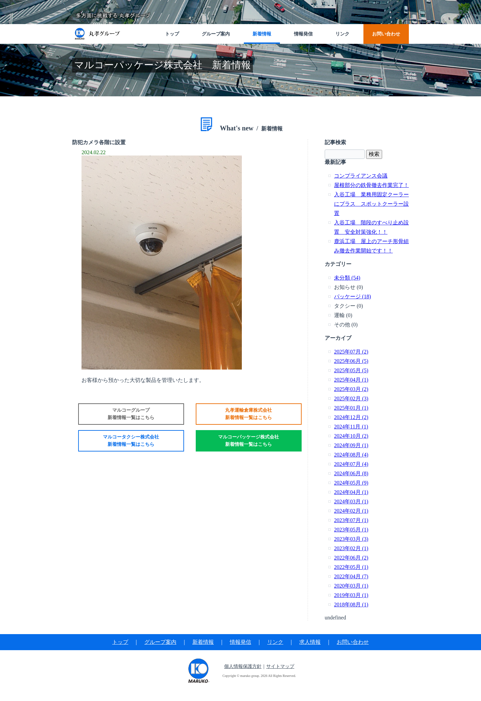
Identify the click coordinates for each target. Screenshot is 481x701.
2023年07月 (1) (351, 520)
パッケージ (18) (352, 296)
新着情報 (203, 642)
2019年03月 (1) (351, 595)
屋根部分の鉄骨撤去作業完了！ (371, 185)
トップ (120, 642)
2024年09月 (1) (351, 445)
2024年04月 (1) (351, 492)
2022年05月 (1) (351, 567)
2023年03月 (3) (351, 539)
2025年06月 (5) (351, 361)
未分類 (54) (347, 278)
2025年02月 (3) (351, 398)
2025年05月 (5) (351, 370)
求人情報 (310, 642)
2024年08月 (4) (351, 455)
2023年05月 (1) (351, 529)
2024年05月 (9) (351, 483)
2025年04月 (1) (351, 380)
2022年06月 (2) (351, 558)
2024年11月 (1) (351, 426)
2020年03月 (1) (351, 586)
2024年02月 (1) (351, 511)
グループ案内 (160, 642)
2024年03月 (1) (351, 501)
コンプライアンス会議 (360, 176)
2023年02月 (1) (351, 548)
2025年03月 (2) (351, 389)
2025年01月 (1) (351, 408)
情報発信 (240, 642)
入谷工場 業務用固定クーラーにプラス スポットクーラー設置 (371, 204)
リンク (275, 642)
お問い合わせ (353, 642)
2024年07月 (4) (351, 464)
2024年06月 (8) (351, 473)
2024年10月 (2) (351, 436)
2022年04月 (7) (351, 576)
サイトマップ (280, 666)
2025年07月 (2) (351, 352)
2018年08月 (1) (351, 604)
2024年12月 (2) (351, 417)
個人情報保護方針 (243, 666)
